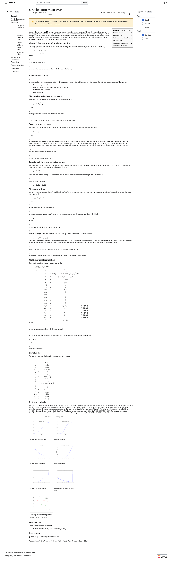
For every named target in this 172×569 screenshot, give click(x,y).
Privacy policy (9, 556)
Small (147, 20)
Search (84, 3)
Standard (148, 23)
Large (147, 27)
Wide (146, 38)
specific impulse (38, 141)
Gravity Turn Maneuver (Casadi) (88, 409)
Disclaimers (27, 556)
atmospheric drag (41, 192)
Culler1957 (101, 47)
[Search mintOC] (58, 2)
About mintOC (18, 556)
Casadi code (37, 529)
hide (16, 12)
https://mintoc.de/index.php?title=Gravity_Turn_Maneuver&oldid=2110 (64, 541)
